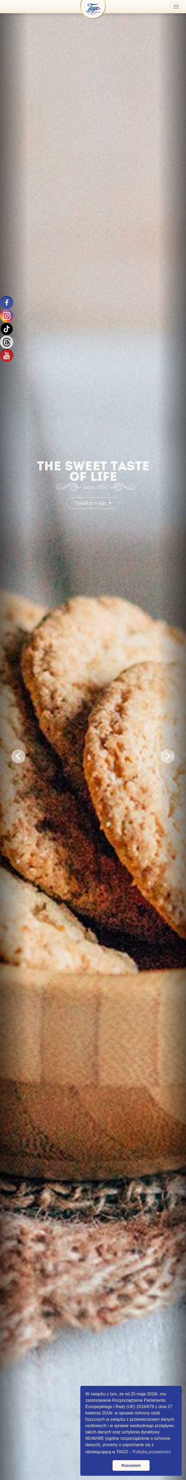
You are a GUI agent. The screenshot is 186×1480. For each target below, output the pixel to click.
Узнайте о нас (93, 503)
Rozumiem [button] (131, 1465)
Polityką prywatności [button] (152, 1452)
